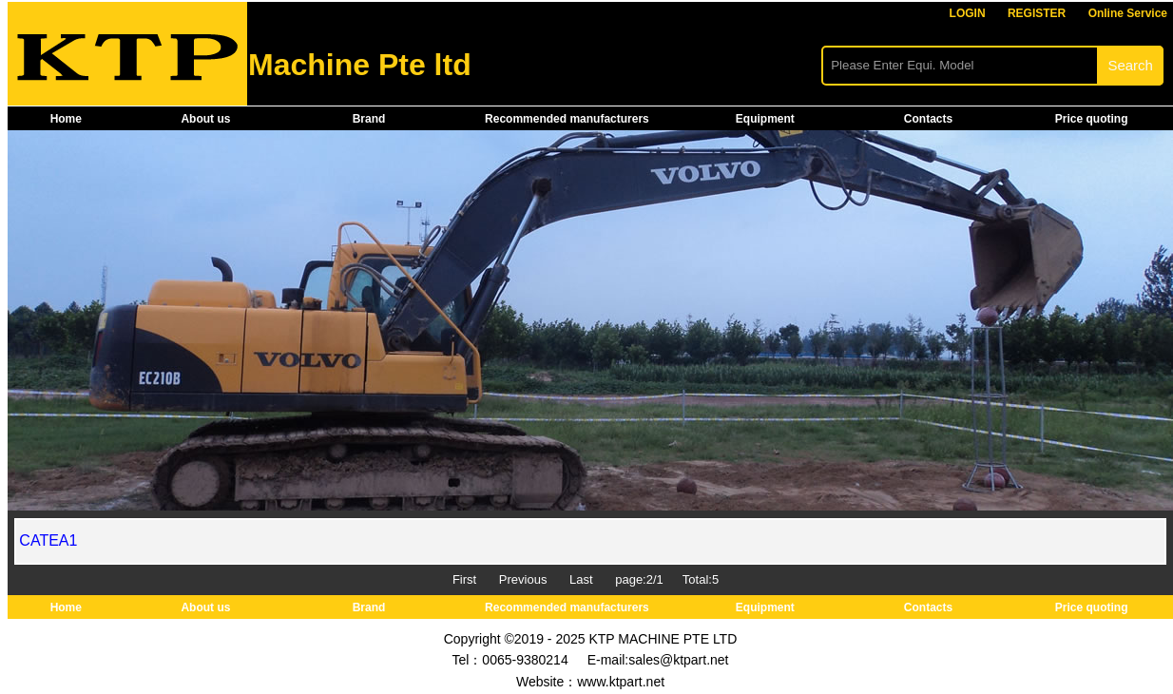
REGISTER (1037, 13)
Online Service (1127, 13)
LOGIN (968, 13)
